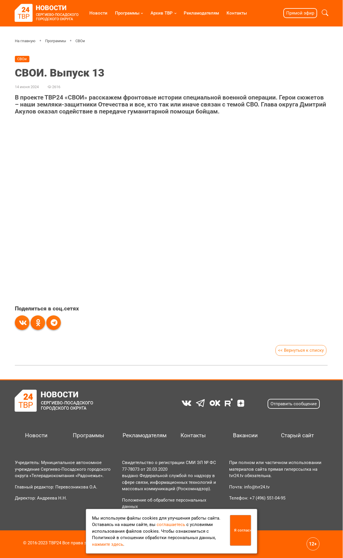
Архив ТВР (162, 13)
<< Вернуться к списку (301, 350)
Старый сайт (297, 435)
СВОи (80, 41)
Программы (127, 13)
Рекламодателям (201, 13)
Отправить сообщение (293, 403)
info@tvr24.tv (257, 487)
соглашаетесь (171, 524)
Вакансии (245, 435)
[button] (325, 13)
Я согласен (242, 530)
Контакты (237, 13)
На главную (25, 41)
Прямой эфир (300, 13)
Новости (98, 13)
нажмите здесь (107, 544)
